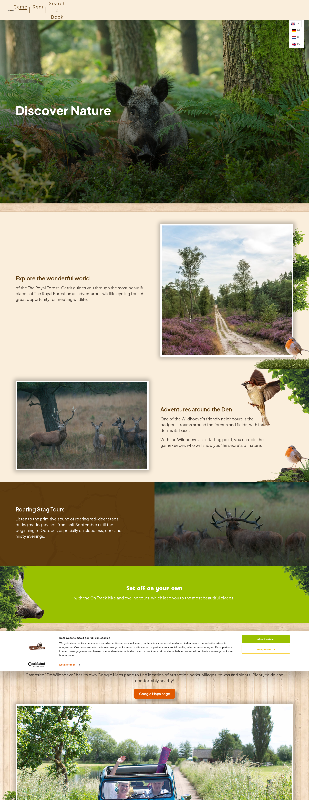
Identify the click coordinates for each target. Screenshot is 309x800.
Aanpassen (266, 566)
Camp (20, 6)
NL (296, 37)
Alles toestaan (265, 556)
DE (296, 30)
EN (296, 44)
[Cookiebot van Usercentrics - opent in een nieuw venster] (37, 582)
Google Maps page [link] (154, 694)
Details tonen (67, 582)
